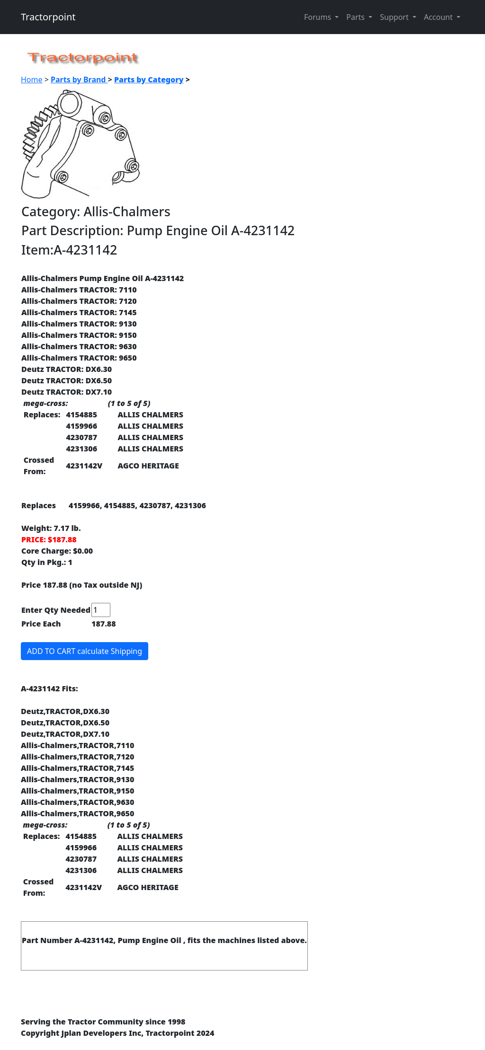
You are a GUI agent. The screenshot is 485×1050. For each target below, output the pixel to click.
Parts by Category (149, 79)
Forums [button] (318, 17)
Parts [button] (356, 17)
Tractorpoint (48, 16)
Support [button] (395, 17)
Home (32, 79)
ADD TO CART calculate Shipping (84, 651)
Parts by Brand (79, 79)
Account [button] (439, 17)
